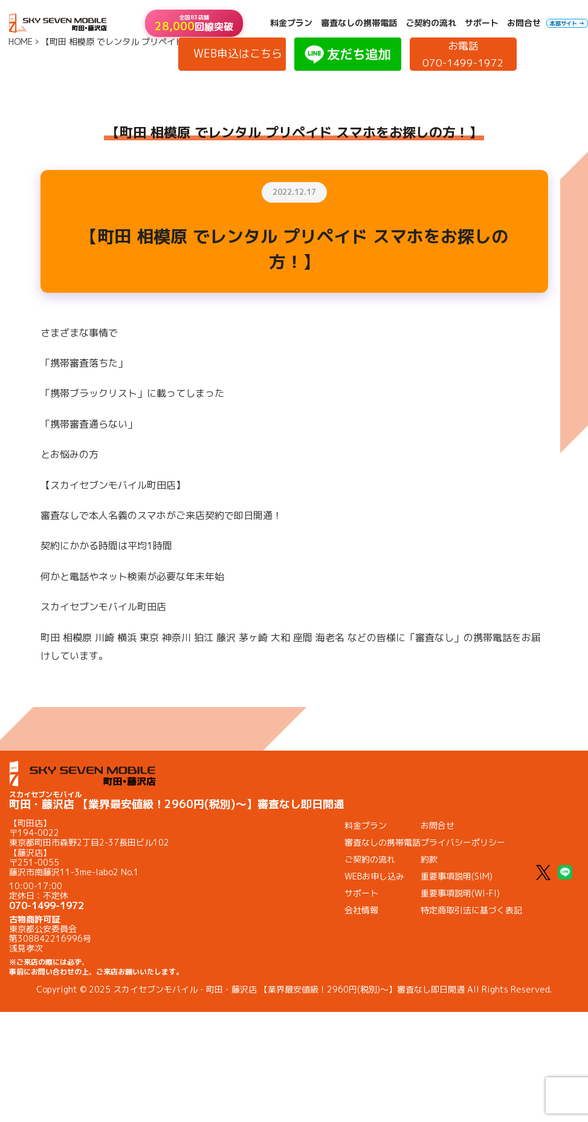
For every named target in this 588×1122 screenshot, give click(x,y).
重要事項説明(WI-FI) (460, 893)
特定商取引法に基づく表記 (471, 910)
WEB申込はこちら (237, 53)
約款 (429, 859)
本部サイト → (567, 23)
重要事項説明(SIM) (457, 876)
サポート (482, 23)
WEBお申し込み (374, 876)
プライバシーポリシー (463, 842)
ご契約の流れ (430, 23)
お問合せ (524, 23)
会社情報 (361, 910)
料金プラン (291, 23)
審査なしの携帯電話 (359, 23)
